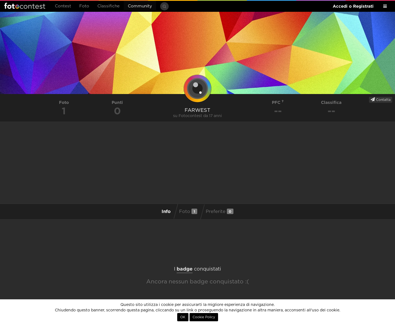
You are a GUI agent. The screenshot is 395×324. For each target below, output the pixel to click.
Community (140, 6)
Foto (84, 6)
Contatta (381, 99)
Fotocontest (24, 6)
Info (166, 211)
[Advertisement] (197, 162)
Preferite (219, 211)
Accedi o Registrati (353, 6)
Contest (63, 6)
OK (182, 317)
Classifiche (108, 6)
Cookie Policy (204, 317)
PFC (278, 102)
